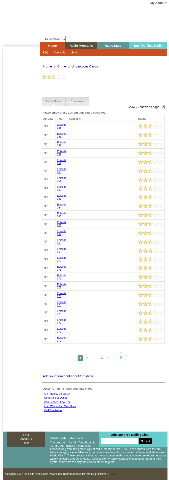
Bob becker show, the (57, 402)
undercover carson (86, 66)
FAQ (45, 52)
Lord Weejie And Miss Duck (60, 406)
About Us (59, 52)
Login (112, 473)
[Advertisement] (21, 124)
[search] (55, 39)
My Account (158, 3)
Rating (142, 118)
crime (61, 66)
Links (74, 52)
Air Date (48, 118)
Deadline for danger (56, 397)
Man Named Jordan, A (57, 393)
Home (25, 31)
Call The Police (53, 410)
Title (59, 118)
